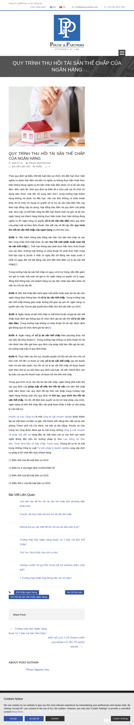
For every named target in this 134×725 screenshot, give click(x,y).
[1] (28, 246)
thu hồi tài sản (74, 592)
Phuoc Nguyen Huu (40, 163)
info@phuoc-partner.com (86, 7)
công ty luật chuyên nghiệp (57, 416)
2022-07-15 (17, 163)
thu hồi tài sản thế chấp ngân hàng (29, 597)
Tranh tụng (52, 443)
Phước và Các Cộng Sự (22, 416)
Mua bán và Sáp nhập (33, 443)
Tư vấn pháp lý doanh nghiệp (53, 448)
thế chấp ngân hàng (26, 592)
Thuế (16, 443)
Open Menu (122, 53)
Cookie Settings (120, 718)
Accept (13, 718)
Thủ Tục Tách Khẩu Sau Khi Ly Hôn (39, 552)
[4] (34, 339)
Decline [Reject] (55, 718)
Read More (17, 712)
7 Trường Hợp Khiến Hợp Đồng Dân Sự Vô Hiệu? (46, 578)
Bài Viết (16, 167)
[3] (49, 327)
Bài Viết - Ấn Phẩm (32, 167)
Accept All (34, 718)
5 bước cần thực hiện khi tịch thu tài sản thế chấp (45, 514)
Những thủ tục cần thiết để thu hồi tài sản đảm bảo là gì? (49, 527)
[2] (16, 264)
